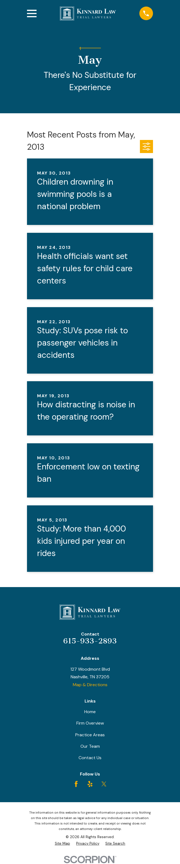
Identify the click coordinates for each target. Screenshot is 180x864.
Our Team (90, 746)
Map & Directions (90, 685)
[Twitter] (104, 784)
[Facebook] (76, 784)
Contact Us (90, 758)
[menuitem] (62, 843)
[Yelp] (90, 784)
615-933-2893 (90, 640)
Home (90, 712)
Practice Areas (90, 735)
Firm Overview (90, 723)
